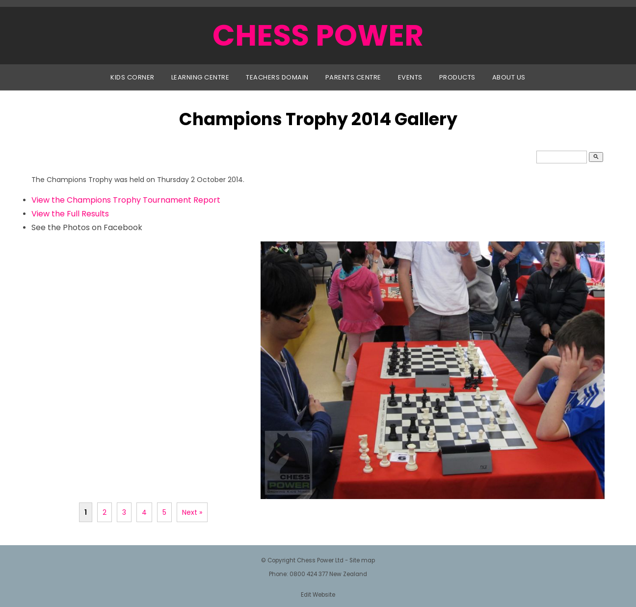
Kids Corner (132, 77)
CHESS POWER (318, 35)
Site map (362, 560)
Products (457, 77)
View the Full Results (70, 213)
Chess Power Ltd (320, 560)
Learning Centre (200, 77)
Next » (192, 512)
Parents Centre (353, 77)
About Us (509, 77)
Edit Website (318, 595)
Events (410, 77)
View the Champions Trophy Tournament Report (125, 200)
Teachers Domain (277, 77)
